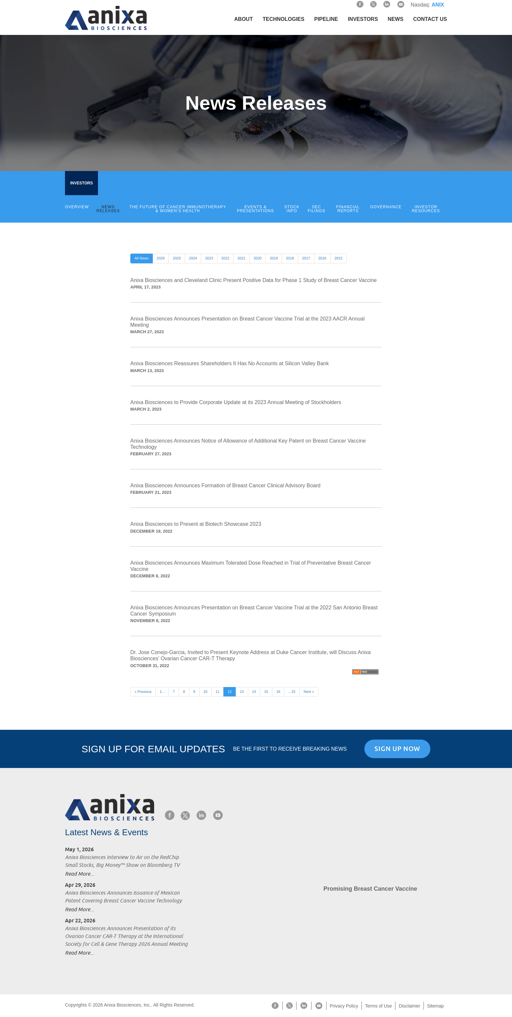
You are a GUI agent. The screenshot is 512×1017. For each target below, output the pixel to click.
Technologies (283, 19)
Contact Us (430, 19)
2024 (193, 258)
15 (266, 692)
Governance (386, 207)
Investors (363, 19)
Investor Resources (426, 209)
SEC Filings (316, 209)
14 (254, 692)
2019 (274, 258)
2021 (241, 258)
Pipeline (326, 19)
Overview (77, 207)
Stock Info (292, 209)
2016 (322, 258)
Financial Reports (348, 209)
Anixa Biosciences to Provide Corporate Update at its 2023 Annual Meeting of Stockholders (235, 402)
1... (162, 692)
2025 (177, 258)
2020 (258, 258)
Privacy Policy (344, 1006)
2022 (225, 258)
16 (278, 692)
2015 (338, 258)
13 (242, 692)
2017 (306, 258)
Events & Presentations (255, 209)
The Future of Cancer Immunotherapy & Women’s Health (177, 209)
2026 (161, 258)
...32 (291, 692)
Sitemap (435, 1006)
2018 (290, 258)
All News (142, 258)
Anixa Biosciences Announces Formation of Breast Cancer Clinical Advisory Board (225, 485)
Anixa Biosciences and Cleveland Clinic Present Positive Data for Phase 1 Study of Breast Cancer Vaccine (253, 280)
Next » (309, 692)
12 (230, 692)
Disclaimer (409, 1006)
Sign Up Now (397, 748)
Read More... (79, 874)
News (395, 19)
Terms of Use (378, 1006)
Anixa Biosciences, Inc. (127, 1005)
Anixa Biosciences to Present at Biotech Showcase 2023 (195, 524)
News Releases (108, 209)
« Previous (143, 692)
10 (205, 692)
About (243, 19)
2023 (209, 258)
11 (217, 692)
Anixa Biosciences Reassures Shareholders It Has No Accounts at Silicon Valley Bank (229, 363)
